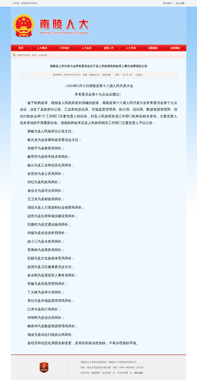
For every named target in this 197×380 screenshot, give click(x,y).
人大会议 (86, 48)
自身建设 (175, 48)
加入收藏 (180, 3)
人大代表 (131, 48)
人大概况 (42, 48)
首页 (20, 48)
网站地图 (138, 373)
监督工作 (109, 48)
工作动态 (64, 48)
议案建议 (153, 48)
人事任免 (42, 55)
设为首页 (167, 3)
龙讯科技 (95, 373)
